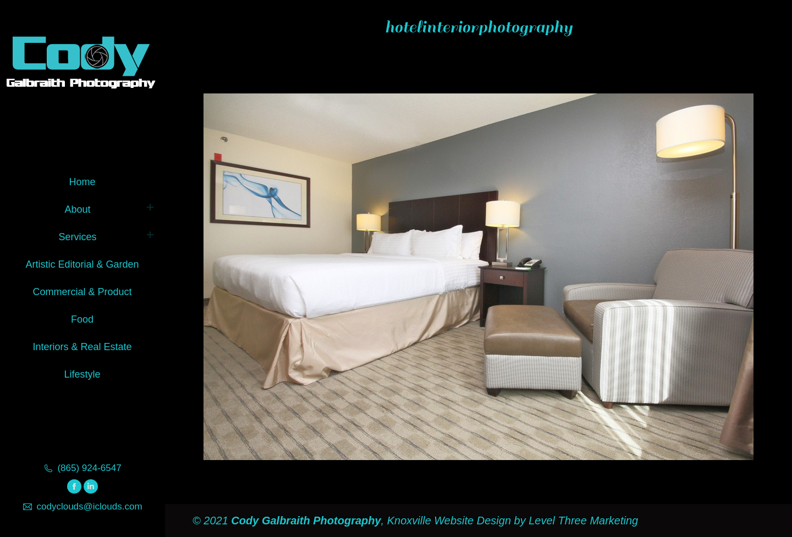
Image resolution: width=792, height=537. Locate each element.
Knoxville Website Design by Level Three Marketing (511, 520)
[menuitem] (82, 180)
